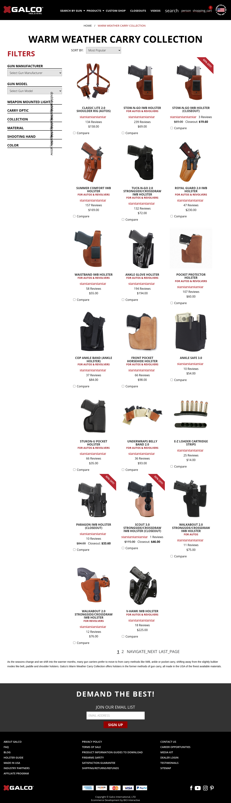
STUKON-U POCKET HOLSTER (93, 445)
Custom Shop (116, 10)
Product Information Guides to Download (112, 752)
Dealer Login (169, 757)
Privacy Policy (92, 741)
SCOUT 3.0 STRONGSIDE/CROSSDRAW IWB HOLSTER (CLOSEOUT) (142, 528)
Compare (83, 133)
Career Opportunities (175, 747)
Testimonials (169, 763)
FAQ (6, 747)
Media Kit (166, 752)
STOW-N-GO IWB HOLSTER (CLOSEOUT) (191, 109)
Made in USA (12, 763)
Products (95, 10)
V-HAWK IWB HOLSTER (142, 613)
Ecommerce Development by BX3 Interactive (115, 800)
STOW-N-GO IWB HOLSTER (142, 109)
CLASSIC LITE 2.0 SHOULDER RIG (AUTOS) (94, 109)
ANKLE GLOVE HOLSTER (142, 276)
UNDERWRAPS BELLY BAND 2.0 (142, 445)
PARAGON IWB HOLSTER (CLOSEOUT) (93, 526)
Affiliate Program (16, 773)
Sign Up (115, 724)
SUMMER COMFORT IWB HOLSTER (93, 191)
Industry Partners (17, 768)
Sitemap (165, 768)
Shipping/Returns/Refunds (100, 768)
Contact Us (168, 741)
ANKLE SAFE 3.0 (191, 358)
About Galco (13, 741)
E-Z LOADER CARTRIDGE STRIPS (191, 443)
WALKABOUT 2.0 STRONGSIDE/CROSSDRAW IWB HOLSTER (191, 529)
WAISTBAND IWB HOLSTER (93, 276)
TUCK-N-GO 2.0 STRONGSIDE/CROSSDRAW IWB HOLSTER (142, 193)
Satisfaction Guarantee (98, 763)
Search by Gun (72, 10)
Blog (7, 752)
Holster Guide (13, 757)
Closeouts (138, 10)
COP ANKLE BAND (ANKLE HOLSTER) (93, 361)
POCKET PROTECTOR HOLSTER (191, 278)
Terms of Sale (91, 747)
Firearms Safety (93, 757)
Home (88, 25)
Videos (155, 10)
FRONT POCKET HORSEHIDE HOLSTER (142, 361)
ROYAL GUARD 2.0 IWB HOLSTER (191, 191)
